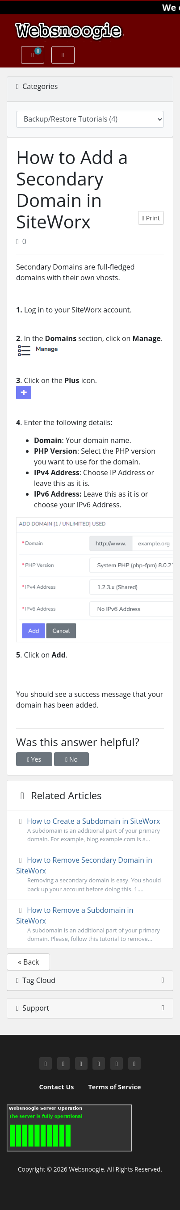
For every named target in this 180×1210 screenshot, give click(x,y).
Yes (34, 759)
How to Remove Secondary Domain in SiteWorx (90, 874)
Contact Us (56, 1087)
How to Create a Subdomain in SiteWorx (90, 829)
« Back (28, 962)
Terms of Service (114, 1087)
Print (151, 218)
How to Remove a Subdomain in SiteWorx (90, 924)
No (71, 759)
